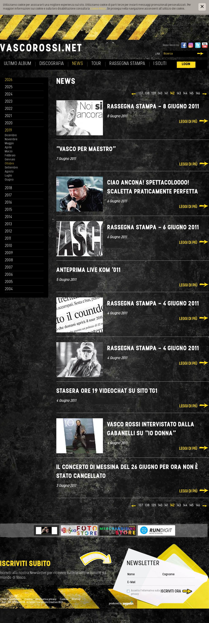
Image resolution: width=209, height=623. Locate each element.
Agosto (9, 171)
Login (186, 64)
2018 (8, 188)
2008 (9, 260)
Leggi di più (188, 122)
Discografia (52, 63)
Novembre (11, 139)
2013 (8, 224)
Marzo (8, 151)
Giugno (9, 179)
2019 (8, 131)
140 (160, 93)
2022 (9, 109)
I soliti (160, 63)
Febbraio (10, 155)
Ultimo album (17, 63)
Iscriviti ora (171, 591)
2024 (9, 94)
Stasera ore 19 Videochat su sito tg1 (107, 391)
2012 (8, 232)
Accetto (145, 592)
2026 (8, 80)
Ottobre (9, 163)
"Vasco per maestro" (86, 149)
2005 (9, 282)
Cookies (64, 599)
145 (192, 93)
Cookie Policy (98, 8)
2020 (9, 123)
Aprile (8, 147)
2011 (8, 239)
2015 (8, 210)
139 (154, 93)
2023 (8, 102)
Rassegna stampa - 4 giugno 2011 (153, 304)
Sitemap (76, 599)
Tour (96, 63)
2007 (9, 268)
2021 (8, 116)
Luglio (8, 175)
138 (147, 93)
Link (157, 54)
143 (179, 93)
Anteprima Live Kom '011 (88, 270)
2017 (8, 195)
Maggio (9, 143)
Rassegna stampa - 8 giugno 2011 (153, 107)
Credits (28, 599)
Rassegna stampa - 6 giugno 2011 (153, 227)
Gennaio (10, 159)
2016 (8, 203)
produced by (121, 603)
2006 (9, 275)
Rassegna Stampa (127, 63)
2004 (9, 289)
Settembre (11, 167)
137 (141, 93)
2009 (9, 253)
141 (166, 93)
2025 (9, 87)
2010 (8, 246)
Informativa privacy (46, 599)
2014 (8, 217)
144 (185, 93)
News (77, 63)
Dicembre (11, 135)
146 (198, 93)
